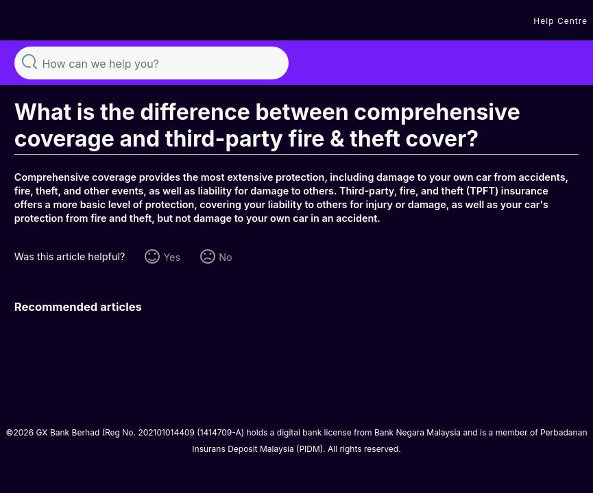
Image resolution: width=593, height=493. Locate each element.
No (225, 257)
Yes (171, 257)
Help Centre (560, 21)
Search (29, 61)
